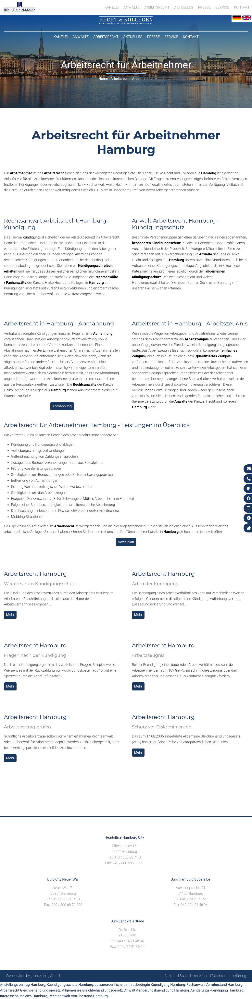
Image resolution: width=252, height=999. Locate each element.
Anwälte (80, 37)
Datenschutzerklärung (229, 976)
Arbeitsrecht (106, 37)
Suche (184, 976)
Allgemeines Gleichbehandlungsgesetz (92, 990)
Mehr (10, 615)
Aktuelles (132, 37)
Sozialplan (126, 542)
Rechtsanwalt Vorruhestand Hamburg (78, 996)
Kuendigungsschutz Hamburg (70, 984)
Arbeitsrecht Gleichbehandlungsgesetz (30, 990)
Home (103, 79)
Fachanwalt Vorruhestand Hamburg (214, 984)
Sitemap (170, 976)
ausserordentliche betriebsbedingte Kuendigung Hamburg (139, 984)
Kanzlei (61, 37)
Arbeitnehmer (143, 79)
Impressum (200, 976)
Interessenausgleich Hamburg (23, 996)
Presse (153, 37)
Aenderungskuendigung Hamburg (216, 990)
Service (171, 37)
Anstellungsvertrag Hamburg (22, 984)
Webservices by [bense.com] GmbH (33, 976)
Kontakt (191, 37)
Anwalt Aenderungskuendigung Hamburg (156, 990)
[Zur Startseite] (126, 23)
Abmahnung (62, 406)
